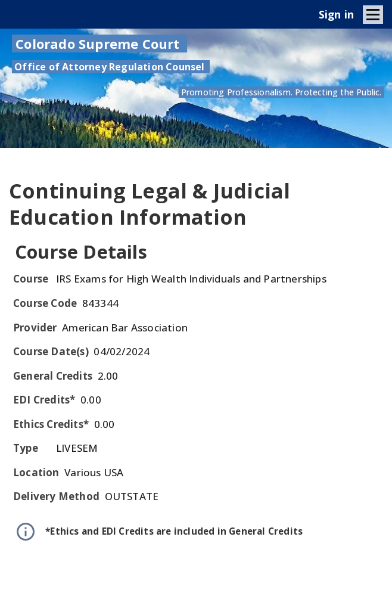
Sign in (336, 14)
